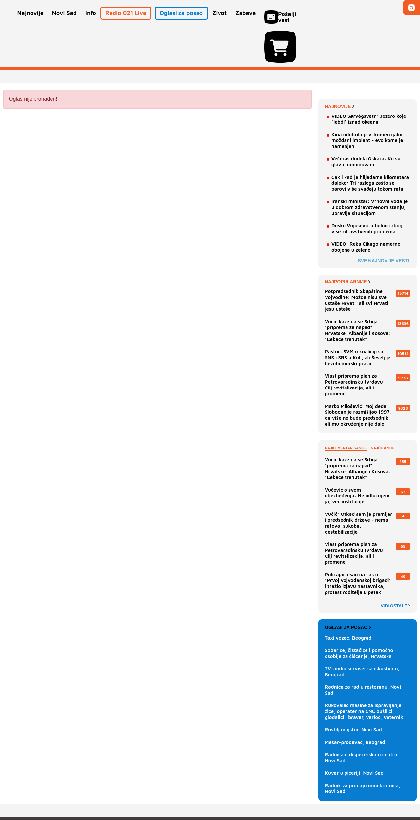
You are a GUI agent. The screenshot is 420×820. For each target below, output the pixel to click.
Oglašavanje (46, 795)
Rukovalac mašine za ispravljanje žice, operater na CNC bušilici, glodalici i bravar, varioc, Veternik (364, 674)
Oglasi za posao (348, 590)
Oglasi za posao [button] (181, 22)
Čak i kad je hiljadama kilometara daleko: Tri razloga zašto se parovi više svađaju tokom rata (370, 145)
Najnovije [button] (30, 22)
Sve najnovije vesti (383, 223)
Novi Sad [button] (64, 22)
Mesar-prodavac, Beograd (355, 704)
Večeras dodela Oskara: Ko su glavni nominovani (365, 124)
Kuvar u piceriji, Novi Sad (354, 735)
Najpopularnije (347, 244)
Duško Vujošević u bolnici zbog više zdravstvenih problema (366, 191)
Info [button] (90, 22)
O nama (16, 795)
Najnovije (340, 69)
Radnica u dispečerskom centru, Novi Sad (362, 720)
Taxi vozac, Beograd (348, 600)
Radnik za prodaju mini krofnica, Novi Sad (362, 751)
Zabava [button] (245, 22)
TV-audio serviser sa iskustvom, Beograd (362, 634)
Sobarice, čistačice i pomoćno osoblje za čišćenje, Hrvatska (359, 615)
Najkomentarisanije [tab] (346, 410)
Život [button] (219, 22)
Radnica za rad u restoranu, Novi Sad (363, 652)
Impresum (100, 795)
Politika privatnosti (182, 795)
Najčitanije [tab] (382, 410)
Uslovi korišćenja (136, 795)
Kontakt (75, 795)
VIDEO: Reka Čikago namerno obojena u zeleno (366, 209)
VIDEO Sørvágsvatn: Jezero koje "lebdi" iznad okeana (368, 81)
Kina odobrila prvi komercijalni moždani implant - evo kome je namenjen (367, 103)
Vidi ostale (395, 568)
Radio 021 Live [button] (125, 22)
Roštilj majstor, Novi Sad (353, 692)
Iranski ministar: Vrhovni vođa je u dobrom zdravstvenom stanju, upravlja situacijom (369, 170)
